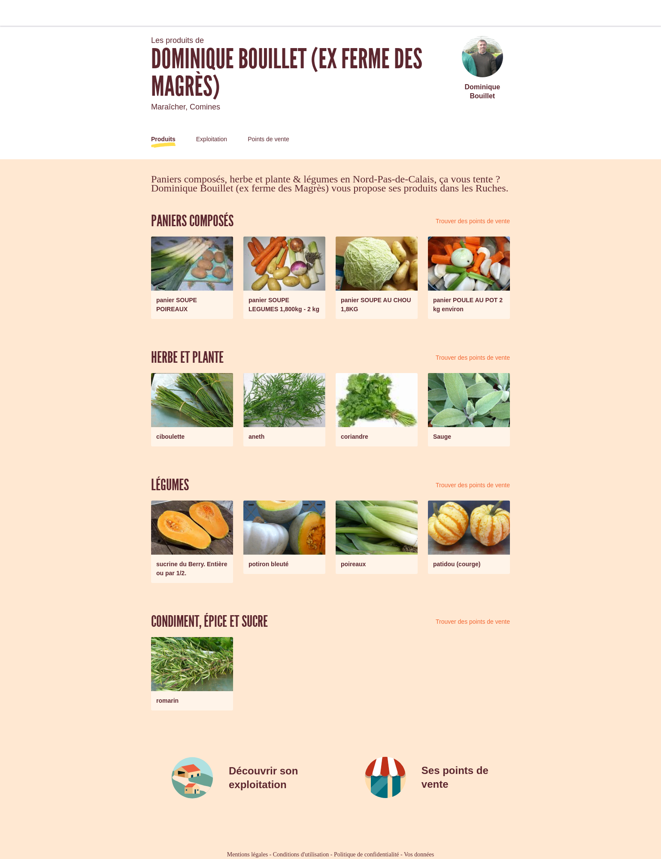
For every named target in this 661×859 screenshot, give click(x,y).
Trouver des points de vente (473, 221)
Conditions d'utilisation (301, 854)
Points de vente (268, 139)
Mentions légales (247, 854)
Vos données (419, 854)
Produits (163, 139)
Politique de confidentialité (366, 854)
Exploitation (211, 139)
